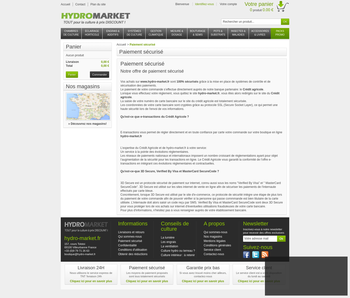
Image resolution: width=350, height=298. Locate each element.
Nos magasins (83, 86)
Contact (80, 4)
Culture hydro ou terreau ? (178, 250)
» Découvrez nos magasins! (87, 123)
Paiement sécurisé (130, 241)
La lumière (168, 237)
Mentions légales (215, 241)
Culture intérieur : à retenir (178, 255)
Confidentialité (127, 245)
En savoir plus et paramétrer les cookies (306, 290)
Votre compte (228, 4)
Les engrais (168, 242)
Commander (99, 74)
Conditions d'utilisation (132, 249)
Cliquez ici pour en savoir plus (91, 281)
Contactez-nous (214, 254)
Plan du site (98, 4)
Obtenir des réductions (133, 254)
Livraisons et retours (131, 232)
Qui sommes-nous (130, 236)
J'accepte (306, 284)
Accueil (65, 4)
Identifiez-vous (204, 4)
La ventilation (169, 246)
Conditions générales (217, 245)
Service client (212, 249)
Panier (73, 47)
